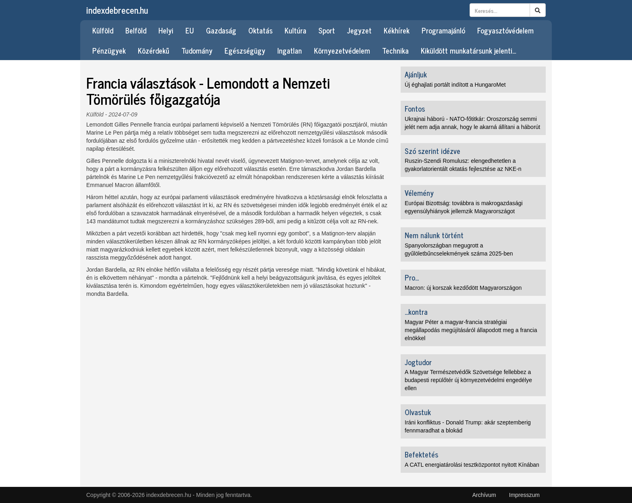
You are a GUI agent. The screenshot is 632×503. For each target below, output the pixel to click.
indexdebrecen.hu (117, 9)
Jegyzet (359, 30)
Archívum (484, 495)
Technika (395, 50)
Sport (326, 30)
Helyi (165, 30)
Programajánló (443, 30)
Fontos (415, 108)
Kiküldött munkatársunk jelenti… (468, 50)
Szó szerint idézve (432, 151)
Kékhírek (397, 30)
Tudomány (196, 50)
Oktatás (260, 30)
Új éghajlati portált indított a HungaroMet (455, 84)
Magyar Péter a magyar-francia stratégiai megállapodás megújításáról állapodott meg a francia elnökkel (471, 330)
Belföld (135, 30)
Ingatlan (289, 50)
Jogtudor (418, 362)
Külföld (102, 30)
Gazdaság (221, 30)
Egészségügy (245, 50)
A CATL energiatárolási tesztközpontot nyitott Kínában (472, 464)
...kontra (416, 312)
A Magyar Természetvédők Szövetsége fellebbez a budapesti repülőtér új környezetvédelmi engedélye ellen (468, 380)
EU (189, 30)
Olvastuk (418, 412)
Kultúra (295, 30)
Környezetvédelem (342, 50)
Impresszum (524, 495)
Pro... (412, 277)
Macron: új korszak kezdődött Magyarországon (463, 288)
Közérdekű (153, 50)
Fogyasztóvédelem (505, 30)
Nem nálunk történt (434, 235)
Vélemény (419, 193)
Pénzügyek (109, 50)
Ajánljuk (416, 74)
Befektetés (421, 454)
